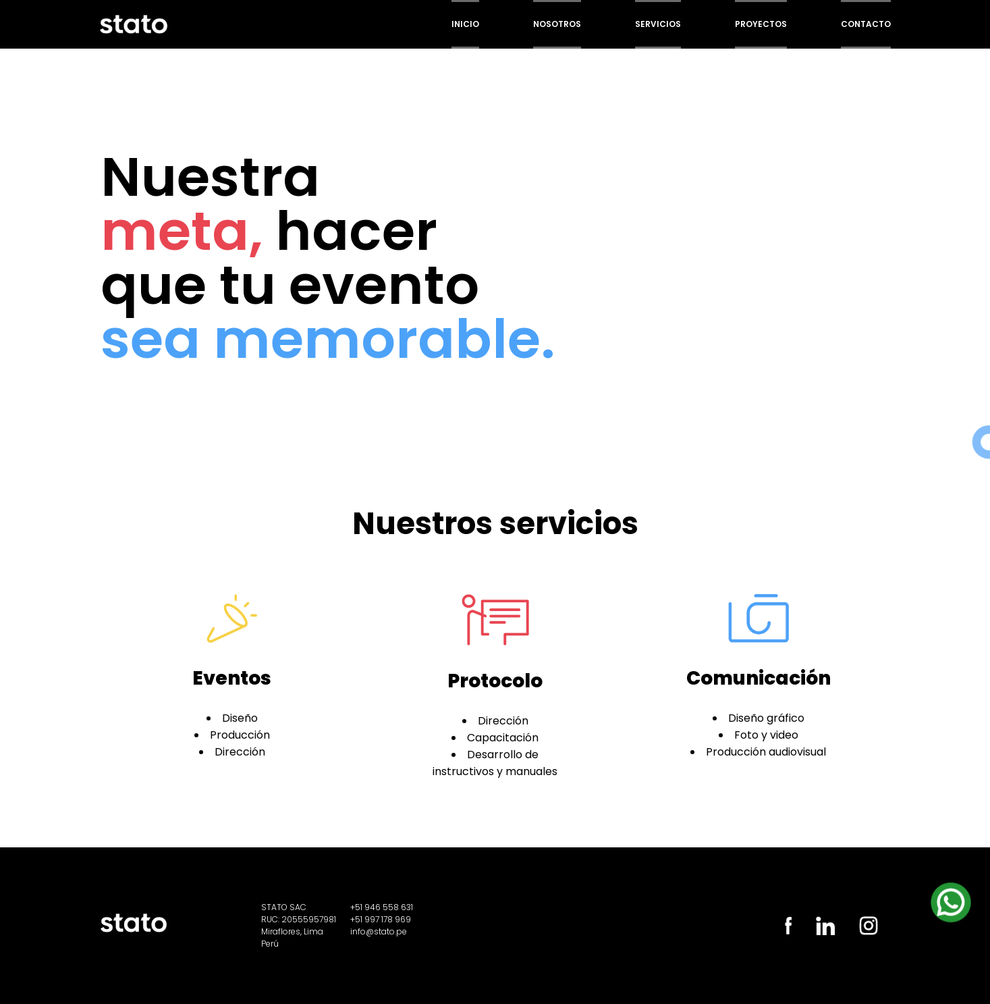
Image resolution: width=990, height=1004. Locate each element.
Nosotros (557, 24)
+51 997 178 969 (380, 919)
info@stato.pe (378, 931)
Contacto (866, 24)
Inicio (465, 24)
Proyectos (761, 24)
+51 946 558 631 (381, 907)
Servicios (658, 24)
